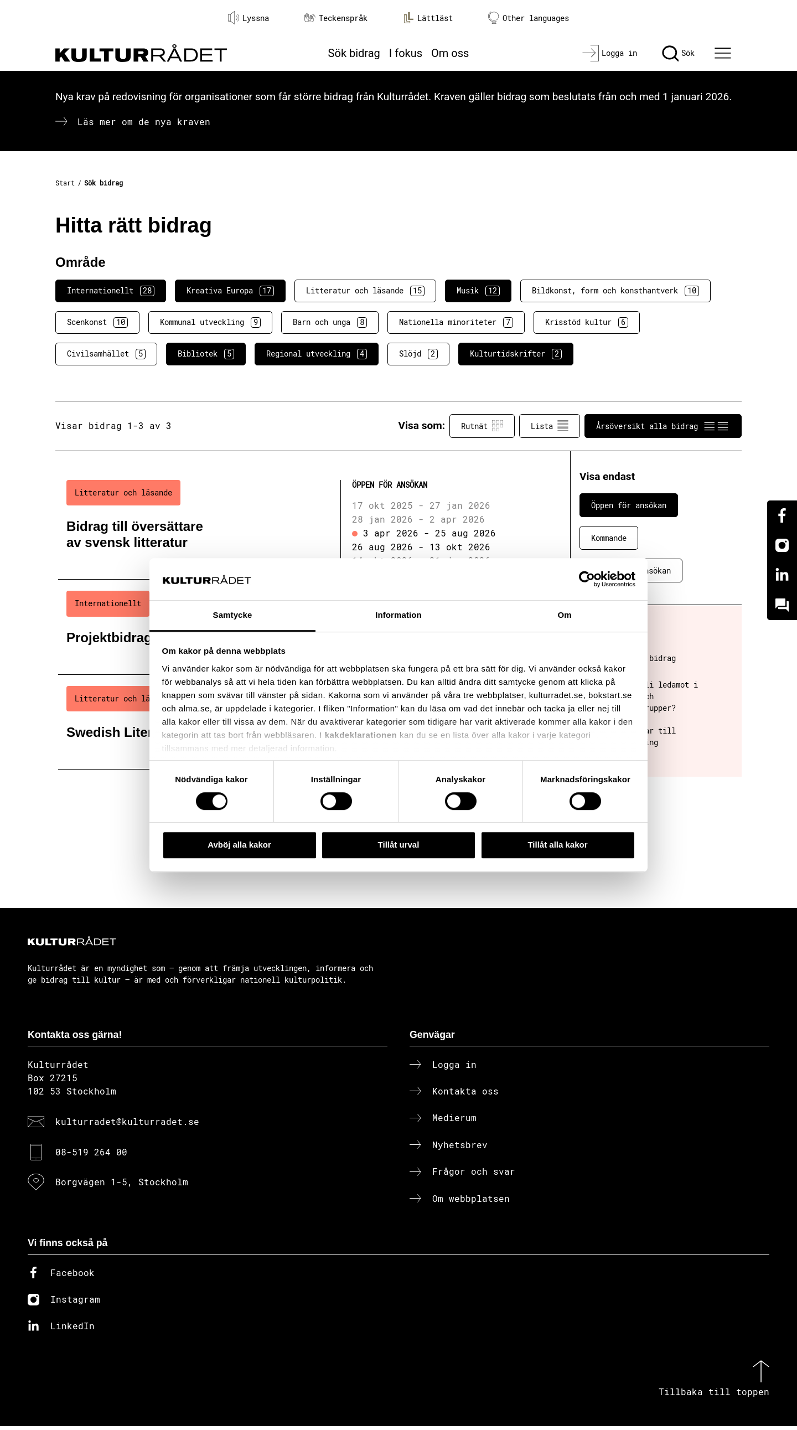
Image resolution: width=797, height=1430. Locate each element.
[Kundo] (782, 605)
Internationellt (110, 290)
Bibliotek (206, 353)
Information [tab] (398, 615)
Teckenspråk (336, 18)
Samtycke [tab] (232, 615)
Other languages (528, 18)
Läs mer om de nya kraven (143, 121)
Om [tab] (564, 615)
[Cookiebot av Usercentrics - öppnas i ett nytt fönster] (587, 579)
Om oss (450, 53)
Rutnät (482, 425)
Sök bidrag (354, 53)
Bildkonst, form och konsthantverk (615, 290)
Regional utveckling (316, 353)
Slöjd (418, 353)
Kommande (609, 538)
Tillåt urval (399, 844)
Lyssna (248, 17)
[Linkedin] (782, 575)
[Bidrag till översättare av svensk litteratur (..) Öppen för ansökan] (295, 524)
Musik (478, 290)
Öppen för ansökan (628, 505)
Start (65, 182)
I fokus (405, 53)
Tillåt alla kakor (557, 844)
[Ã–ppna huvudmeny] (724, 53)
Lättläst (428, 17)
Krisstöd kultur (586, 322)
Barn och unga (330, 322)
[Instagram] (782, 545)
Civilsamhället (106, 353)
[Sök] (678, 53)
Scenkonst (97, 322)
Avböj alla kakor (239, 844)
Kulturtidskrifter (516, 353)
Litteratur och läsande (365, 290)
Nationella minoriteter (456, 322)
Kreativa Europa (230, 290)
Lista (549, 425)
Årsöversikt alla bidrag (663, 425)
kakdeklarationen (361, 735)
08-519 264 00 (91, 1155)
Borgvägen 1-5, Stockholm (121, 1185)
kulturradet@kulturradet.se (127, 1125)
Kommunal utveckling (210, 322)
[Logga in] (609, 53)
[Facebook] (782, 515)
